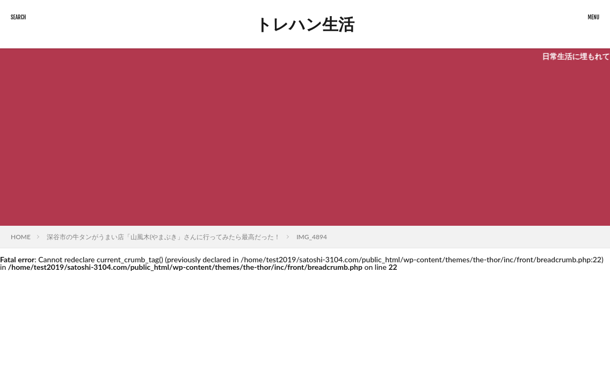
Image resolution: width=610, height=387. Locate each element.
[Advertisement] (305, 145)
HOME (21, 237)
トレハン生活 (305, 24)
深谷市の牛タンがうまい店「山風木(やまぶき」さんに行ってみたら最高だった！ (163, 237)
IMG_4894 (311, 237)
